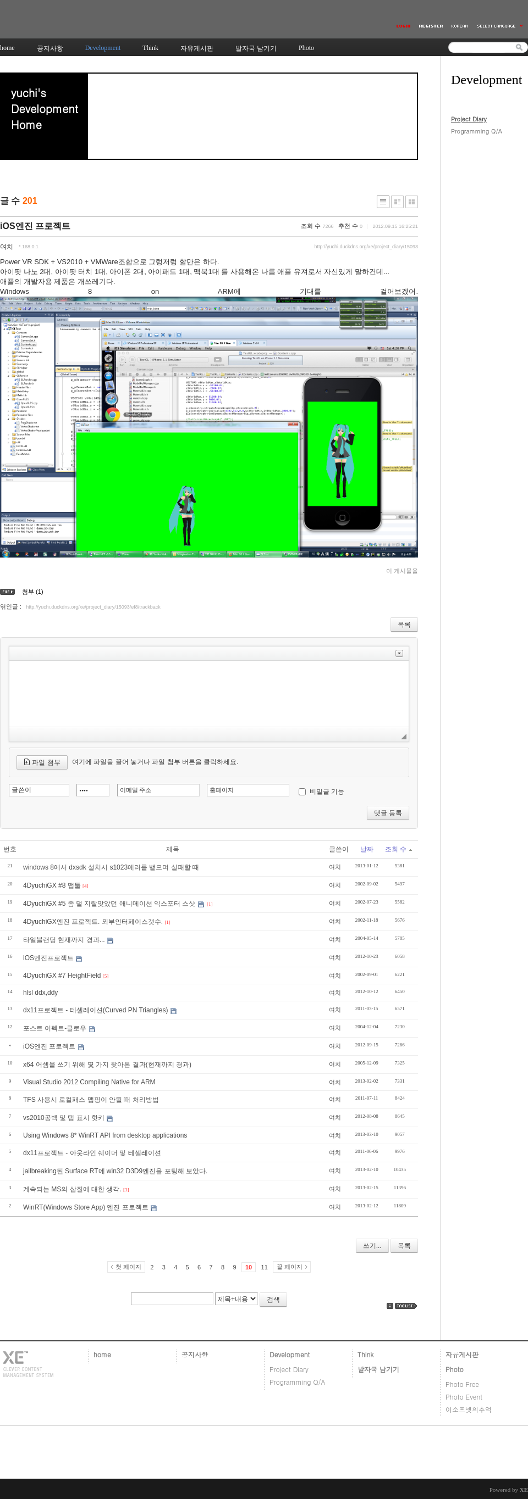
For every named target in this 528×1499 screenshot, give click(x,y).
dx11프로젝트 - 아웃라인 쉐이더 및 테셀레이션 (92, 1153)
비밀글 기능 (327, 791)
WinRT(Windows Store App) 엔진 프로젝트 (85, 1207)
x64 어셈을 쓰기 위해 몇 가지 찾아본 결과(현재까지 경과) (107, 1064)
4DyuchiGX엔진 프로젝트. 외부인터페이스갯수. (93, 922)
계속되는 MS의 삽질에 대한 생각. (72, 1189)
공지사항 (195, 1354)
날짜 (366, 849)
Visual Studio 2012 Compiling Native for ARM (89, 1082)
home (102, 1354)
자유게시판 (462, 1354)
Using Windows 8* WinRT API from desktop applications (105, 1135)
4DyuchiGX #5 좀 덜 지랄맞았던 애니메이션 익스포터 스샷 (109, 903)
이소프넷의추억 (469, 1409)
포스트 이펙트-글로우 (54, 1028)
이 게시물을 (402, 570)
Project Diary (469, 119)
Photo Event (464, 1396)
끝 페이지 (289, 1266)
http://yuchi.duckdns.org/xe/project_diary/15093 (366, 246)
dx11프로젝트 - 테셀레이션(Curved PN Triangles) (95, 1010)
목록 (404, 624)
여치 (6, 246)
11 (264, 1267)
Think (365, 1354)
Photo (455, 1369)
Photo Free (462, 1384)
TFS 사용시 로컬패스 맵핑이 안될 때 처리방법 (91, 1100)
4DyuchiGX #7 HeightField (62, 975)
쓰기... (372, 1246)
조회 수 (398, 849)
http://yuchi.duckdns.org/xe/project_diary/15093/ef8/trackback (93, 607)
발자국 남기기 (378, 1369)
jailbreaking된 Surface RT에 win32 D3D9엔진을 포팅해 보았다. (115, 1171)
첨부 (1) (32, 591)
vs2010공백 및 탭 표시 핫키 (64, 1118)
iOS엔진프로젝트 (48, 958)
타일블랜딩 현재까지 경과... (64, 940)
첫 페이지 (128, 1266)
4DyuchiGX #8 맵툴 (52, 885)
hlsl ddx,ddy (40, 992)
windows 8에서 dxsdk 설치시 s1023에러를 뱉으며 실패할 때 (111, 867)
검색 (273, 1299)
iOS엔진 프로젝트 (35, 226)
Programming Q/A (476, 131)
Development (290, 1354)
